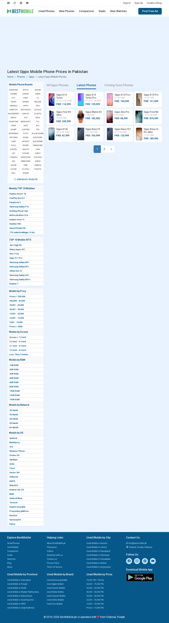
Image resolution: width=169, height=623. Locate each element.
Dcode (14, 169)
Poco (25, 133)
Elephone (37, 137)
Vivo (38, 106)
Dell (14, 173)
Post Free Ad (150, 11)
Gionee (26, 173)
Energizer (25, 161)
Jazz (25, 126)
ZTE (25, 118)
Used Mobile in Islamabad (19, 580)
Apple (25, 90)
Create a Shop (154, 3)
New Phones (66, 11)
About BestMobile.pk (56, 543)
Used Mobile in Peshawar (97, 555)
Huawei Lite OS (16, 490)
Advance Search (25, 179)
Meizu (13, 118)
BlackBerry (13, 114)
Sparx (38, 161)
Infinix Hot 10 (15, 271)
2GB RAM (13, 369)
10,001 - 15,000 (16, 318)
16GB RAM (14, 399)
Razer (25, 145)
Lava (38, 149)
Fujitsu (25, 169)
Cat (13, 153)
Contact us (52, 559)
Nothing (14, 137)
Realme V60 (15, 224)
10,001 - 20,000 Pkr (95, 604)
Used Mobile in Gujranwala (98, 567)
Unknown (13, 477)
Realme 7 (13, 284)
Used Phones (46, 11)
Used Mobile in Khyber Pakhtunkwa (23, 592)
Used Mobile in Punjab (17, 584)
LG (38, 98)
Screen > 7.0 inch (17, 337)
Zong (13, 126)
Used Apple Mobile (55, 584)
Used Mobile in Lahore (96, 547)
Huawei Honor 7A (17, 194)
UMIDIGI (37, 165)
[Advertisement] (84, 43)
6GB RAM (13, 382)
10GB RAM (14, 391)
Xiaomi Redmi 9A (17, 228)
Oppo (31, 76)
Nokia (37, 94)
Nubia (25, 137)
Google (37, 110)
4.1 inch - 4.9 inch (17, 346)
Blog (9, 563)
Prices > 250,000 (17, 296)
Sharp (14, 129)
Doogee (25, 153)
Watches (11, 559)
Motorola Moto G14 (18, 215)
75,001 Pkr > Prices (95, 580)
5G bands (13, 423)
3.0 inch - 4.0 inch (17, 350)
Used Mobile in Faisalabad (98, 559)
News (9, 567)
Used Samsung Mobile (57, 580)
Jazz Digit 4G (15, 245)
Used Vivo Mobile (55, 604)
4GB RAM (13, 378)
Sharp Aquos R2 (17, 249)
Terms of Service (54, 567)
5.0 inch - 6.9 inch (17, 341)
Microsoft (26, 122)
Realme (37, 102)
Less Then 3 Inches (18, 354)
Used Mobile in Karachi (96, 543)
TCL (37, 122)
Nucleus (13, 515)
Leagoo (25, 149)
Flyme (12, 524)
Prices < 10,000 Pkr (95, 608)
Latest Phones (86, 85)
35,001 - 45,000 (16, 305)
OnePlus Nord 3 (16, 198)
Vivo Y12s (14, 254)
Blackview (38, 141)
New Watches (118, 11)
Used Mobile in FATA (16, 604)
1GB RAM (13, 365)
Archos (25, 141)
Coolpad (38, 157)
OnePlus (13, 110)
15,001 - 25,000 (16, 314)
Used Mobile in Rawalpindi (98, 551)
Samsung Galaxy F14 (19, 207)
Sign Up (139, 3)
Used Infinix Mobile (55, 600)
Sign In (127, 3)
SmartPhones (13, 543)
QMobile (13, 106)
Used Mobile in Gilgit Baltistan (20, 608)
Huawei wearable (17, 507)
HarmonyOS (15, 520)
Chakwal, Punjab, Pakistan (139, 547)
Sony (25, 98)
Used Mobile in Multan (96, 563)
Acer (13, 141)
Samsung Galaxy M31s (19, 279)
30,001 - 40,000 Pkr (95, 596)
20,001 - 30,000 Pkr (95, 600)
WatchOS (13, 485)
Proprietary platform (19, 511)
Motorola (26, 110)
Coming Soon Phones (118, 85)
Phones (21, 76)
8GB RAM (13, 387)
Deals (102, 11)
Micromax (13, 133)
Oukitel (13, 149)
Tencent (13, 502)
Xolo (13, 145)
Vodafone (13, 122)
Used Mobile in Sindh (16, 588)
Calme (14, 165)
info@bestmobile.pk (136, 543)
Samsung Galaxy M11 (19, 267)
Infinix (26, 102)
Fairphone (25, 157)
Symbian (13, 460)
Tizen (12, 468)
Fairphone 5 (15, 202)
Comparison (86, 11)
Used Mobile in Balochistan (19, 596)
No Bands (13, 427)
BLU (37, 126)
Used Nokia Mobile (55, 592)
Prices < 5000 (15, 326)
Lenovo (25, 114)
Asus (37, 118)
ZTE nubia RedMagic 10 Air (22, 232)
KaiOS (12, 481)
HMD (26, 165)
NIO (13, 161)
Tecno (14, 102)
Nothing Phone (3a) (18, 211)
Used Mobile (12, 547)
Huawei (13, 94)
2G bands (13, 410)
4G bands (13, 419)
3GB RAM (13, 374)
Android (13, 438)
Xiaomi (38, 90)
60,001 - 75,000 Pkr (95, 584)
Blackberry (14, 442)
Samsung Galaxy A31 (19, 275)
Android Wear (15, 498)
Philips (37, 169)
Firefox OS (14, 455)
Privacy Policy (53, 563)
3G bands (13, 414)
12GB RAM (14, 395)
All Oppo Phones (57, 85)
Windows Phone (17, 451)
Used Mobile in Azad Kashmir (20, 600)
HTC (13, 98)
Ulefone (26, 129)
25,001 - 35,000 (16, 309)
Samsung (13, 90)
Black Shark (38, 133)
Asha (11, 464)
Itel (37, 129)
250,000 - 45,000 (17, 301)
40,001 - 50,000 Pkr (95, 592)
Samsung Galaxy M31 (19, 262)
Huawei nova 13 (16, 219)
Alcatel (37, 114)
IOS (11, 447)
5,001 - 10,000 (16, 322)
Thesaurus (52, 547)
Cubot (38, 153)
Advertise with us (55, 555)
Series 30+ (14, 472)
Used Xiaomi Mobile (56, 588)
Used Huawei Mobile (56, 596)
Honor (25, 94)
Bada (11, 494)
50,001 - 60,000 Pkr (95, 588)
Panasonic (38, 145)
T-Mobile (13, 157)
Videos (50, 551)
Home (10, 76)
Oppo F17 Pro (15, 258)
